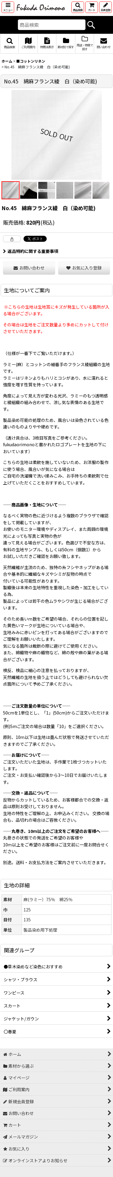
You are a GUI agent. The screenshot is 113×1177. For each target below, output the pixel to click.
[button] (8, 7)
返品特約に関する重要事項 (30, 251)
